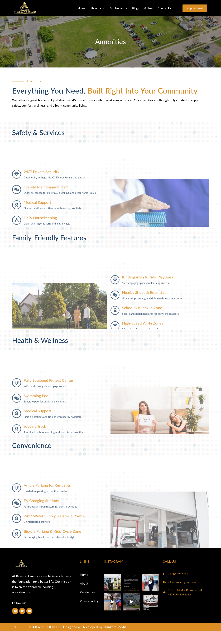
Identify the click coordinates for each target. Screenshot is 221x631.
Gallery (146, 8)
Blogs (134, 8)
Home (79, 8)
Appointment (194, 8)
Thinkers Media (115, 627)
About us (96, 8)
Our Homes (116, 8)
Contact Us (163, 8)
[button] (95, 8)
